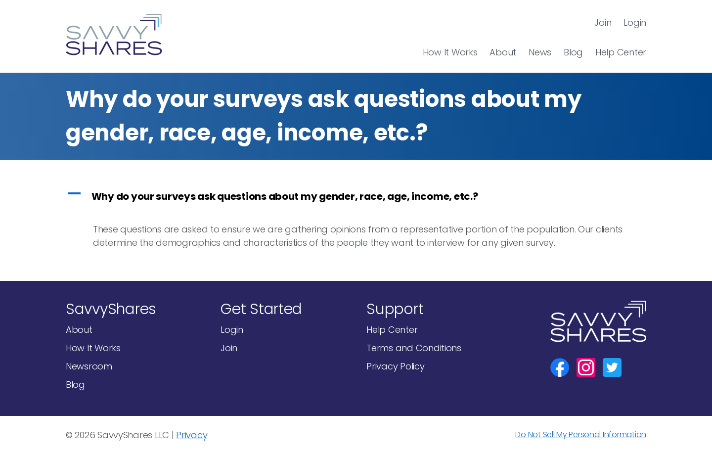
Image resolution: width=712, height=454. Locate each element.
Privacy (191, 435)
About (503, 52)
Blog (573, 52)
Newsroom (89, 366)
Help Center (620, 52)
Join (602, 22)
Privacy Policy (395, 366)
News (540, 52)
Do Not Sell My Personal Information (580, 434)
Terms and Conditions (413, 348)
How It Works (450, 52)
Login (634, 22)
